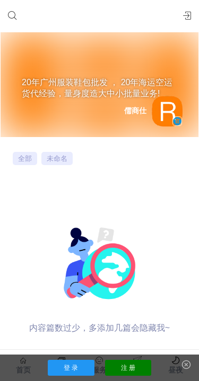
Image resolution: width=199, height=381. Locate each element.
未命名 (57, 158)
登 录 (71, 367)
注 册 (128, 367)
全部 (25, 158)
